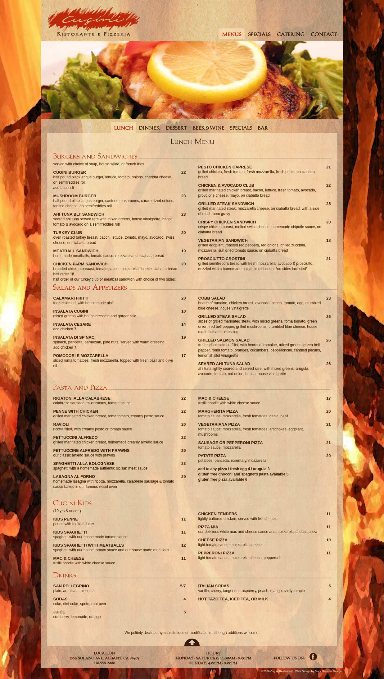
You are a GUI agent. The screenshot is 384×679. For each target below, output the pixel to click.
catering (291, 33)
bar (263, 127)
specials (259, 33)
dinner (149, 127)
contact (324, 33)
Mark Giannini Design (328, 671)
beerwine (208, 127)
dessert (176, 127)
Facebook (313, 656)
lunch (123, 127)
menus (231, 33)
